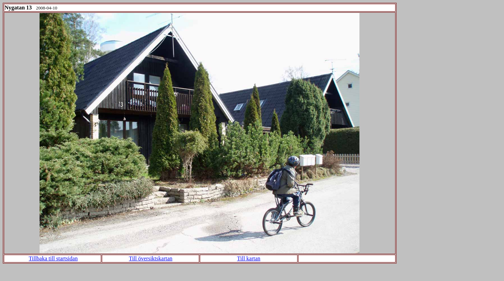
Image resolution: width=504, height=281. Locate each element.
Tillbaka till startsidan (53, 258)
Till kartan (248, 258)
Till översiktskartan (150, 258)
